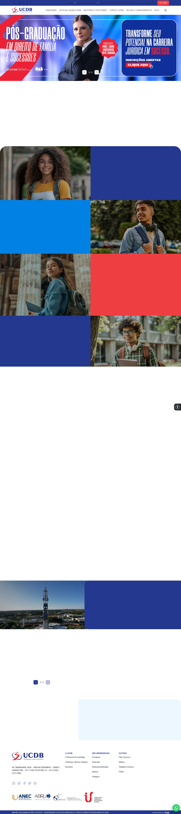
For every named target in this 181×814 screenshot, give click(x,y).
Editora (95, 772)
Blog (156, 10)
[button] (177, 407)
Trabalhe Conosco (136, 3)
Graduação (51, 10)
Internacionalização (100, 768)
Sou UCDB (163, 3)
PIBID (121, 772)
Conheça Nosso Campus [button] (88, 3)
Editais (103, 3)
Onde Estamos (121, 3)
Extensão (96, 763)
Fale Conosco (151, 3)
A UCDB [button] (72, 3)
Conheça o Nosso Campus (76, 763)
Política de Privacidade (75, 758)
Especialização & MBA (70, 10)
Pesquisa (96, 758)
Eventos (111, 3)
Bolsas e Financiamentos (139, 10)
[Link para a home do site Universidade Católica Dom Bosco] (37, 757)
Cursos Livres (117, 10)
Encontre (69, 768)
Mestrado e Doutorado (95, 10)
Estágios (96, 777)
